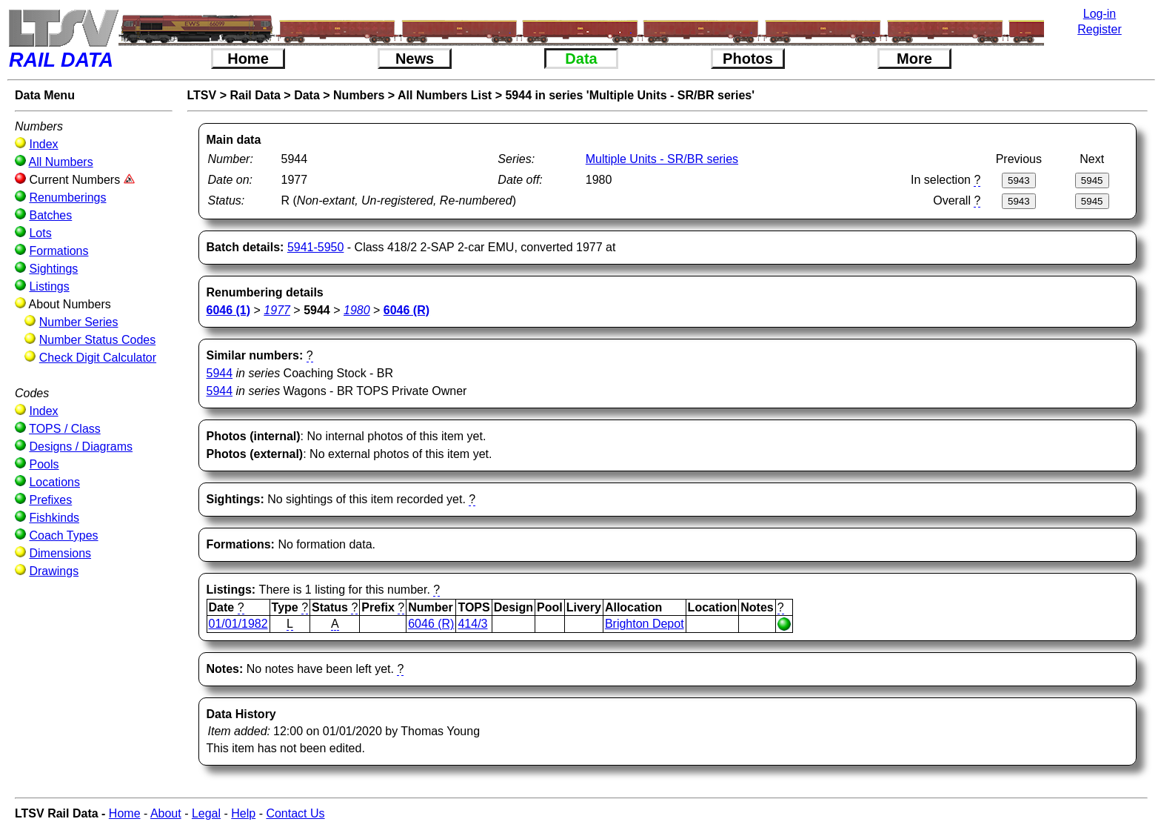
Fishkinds (54, 517)
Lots (40, 233)
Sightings (53, 268)
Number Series (78, 322)
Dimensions (60, 553)
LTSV (202, 95)
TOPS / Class (65, 428)
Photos (748, 58)
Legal (206, 813)
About (165, 813)
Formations (58, 251)
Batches (50, 215)
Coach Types (63, 535)
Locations (54, 482)
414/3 (472, 623)
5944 (220, 373)
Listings (49, 286)
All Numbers (61, 162)
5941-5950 (315, 247)
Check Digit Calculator (97, 357)
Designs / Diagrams (81, 446)
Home (248, 58)
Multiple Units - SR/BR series (662, 159)
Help (243, 813)
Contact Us (295, 813)
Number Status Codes (97, 340)
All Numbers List (445, 95)
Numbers (358, 95)
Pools (43, 464)
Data (581, 58)
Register (1099, 29)
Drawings (53, 571)
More (914, 58)
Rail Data (255, 95)
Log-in (1099, 13)
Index (43, 144)
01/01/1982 (238, 623)
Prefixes (50, 500)
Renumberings (67, 197)
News (414, 58)
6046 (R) (431, 623)
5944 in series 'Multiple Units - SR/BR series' (630, 95)
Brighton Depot (644, 623)
